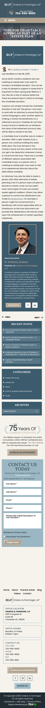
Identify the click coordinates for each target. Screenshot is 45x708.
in (35, 305)
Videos (17, 593)
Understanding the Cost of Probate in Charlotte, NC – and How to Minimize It (22, 353)
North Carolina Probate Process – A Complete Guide (20, 338)
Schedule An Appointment (22, 452)
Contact (27, 593)
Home (6, 590)
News (7, 387)
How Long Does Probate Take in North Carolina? (21, 331)
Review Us (22, 685)
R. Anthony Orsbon (20, 69)
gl (22, 678)
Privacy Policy (21, 532)
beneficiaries (17, 198)
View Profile (13, 305)
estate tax (9, 382)
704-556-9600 (25, 13)
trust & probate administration (18, 391)
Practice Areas (27, 590)
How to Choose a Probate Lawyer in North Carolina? (20, 346)
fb (28, 305)
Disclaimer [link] (9, 701)
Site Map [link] (21, 701)
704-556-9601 (12, 660)
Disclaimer (8, 532)
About (15, 590)
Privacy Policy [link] (34, 701)
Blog (39, 590)
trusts (34, 69)
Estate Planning (12, 378)
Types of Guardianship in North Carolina (19, 361)
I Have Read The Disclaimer (18, 537)
